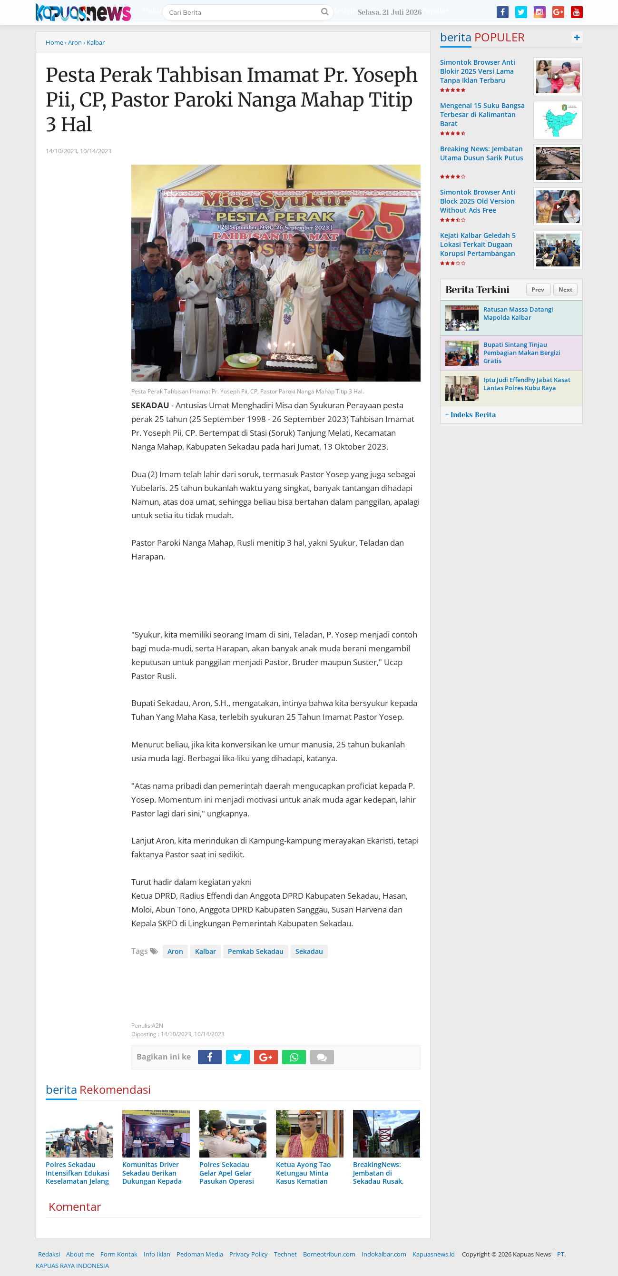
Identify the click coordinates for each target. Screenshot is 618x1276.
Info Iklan (157, 1254)
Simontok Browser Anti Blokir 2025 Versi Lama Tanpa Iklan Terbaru (477, 71)
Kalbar (205, 951)
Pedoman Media (200, 1254)
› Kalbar (94, 42)
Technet (285, 1254)
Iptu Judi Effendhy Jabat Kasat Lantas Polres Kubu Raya (526, 383)
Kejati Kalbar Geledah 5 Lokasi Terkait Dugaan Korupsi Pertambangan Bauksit (478, 249)
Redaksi (49, 1254)
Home (54, 42)
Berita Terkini (477, 289)
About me (80, 1254)
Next (565, 289)
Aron (175, 951)
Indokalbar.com (384, 1254)
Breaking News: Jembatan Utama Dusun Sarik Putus (481, 153)
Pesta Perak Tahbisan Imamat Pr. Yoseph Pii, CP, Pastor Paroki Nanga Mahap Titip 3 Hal (232, 100)
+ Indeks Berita (470, 415)
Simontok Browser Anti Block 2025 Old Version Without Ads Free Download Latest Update (480, 205)
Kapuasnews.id (433, 1254)
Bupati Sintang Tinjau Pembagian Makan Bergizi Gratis (521, 352)
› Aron (73, 42)
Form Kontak (118, 1254)
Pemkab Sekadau (256, 951)
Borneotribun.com (329, 1254)
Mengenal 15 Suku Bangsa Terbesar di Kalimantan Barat (482, 114)
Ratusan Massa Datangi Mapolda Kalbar (518, 313)
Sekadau (309, 951)
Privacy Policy (248, 1254)
